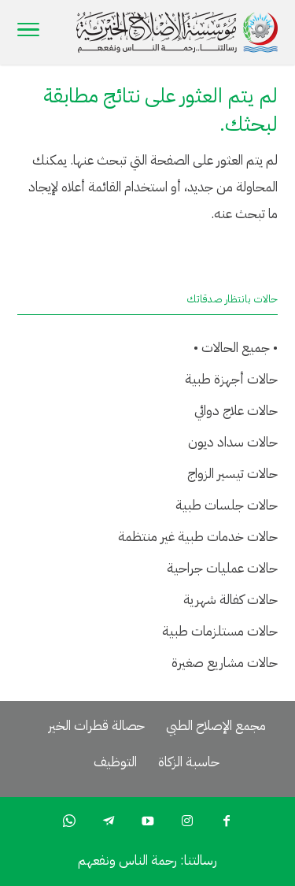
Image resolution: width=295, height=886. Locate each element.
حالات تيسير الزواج (232, 474)
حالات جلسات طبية (226, 505)
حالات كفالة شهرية (230, 600)
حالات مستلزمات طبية (220, 631)
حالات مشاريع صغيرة (224, 663)
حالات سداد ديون (233, 442)
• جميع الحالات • (236, 348)
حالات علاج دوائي (236, 411)
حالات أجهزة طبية (231, 379)
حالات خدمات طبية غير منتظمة (198, 537)
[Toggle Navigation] (28, 32)
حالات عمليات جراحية (222, 568)
